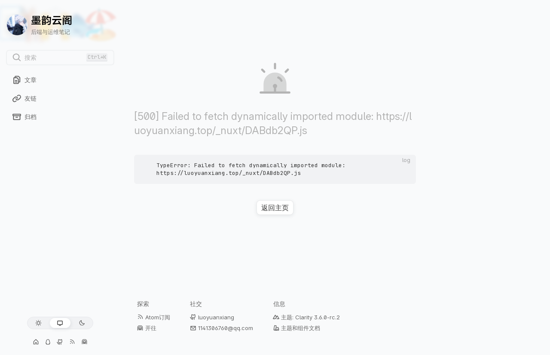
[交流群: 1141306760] (48, 342)
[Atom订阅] (72, 342)
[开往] (84, 342)
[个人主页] (36, 342)
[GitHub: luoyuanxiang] (60, 342)
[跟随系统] (60, 323)
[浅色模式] (38, 323)
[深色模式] (82, 323)
